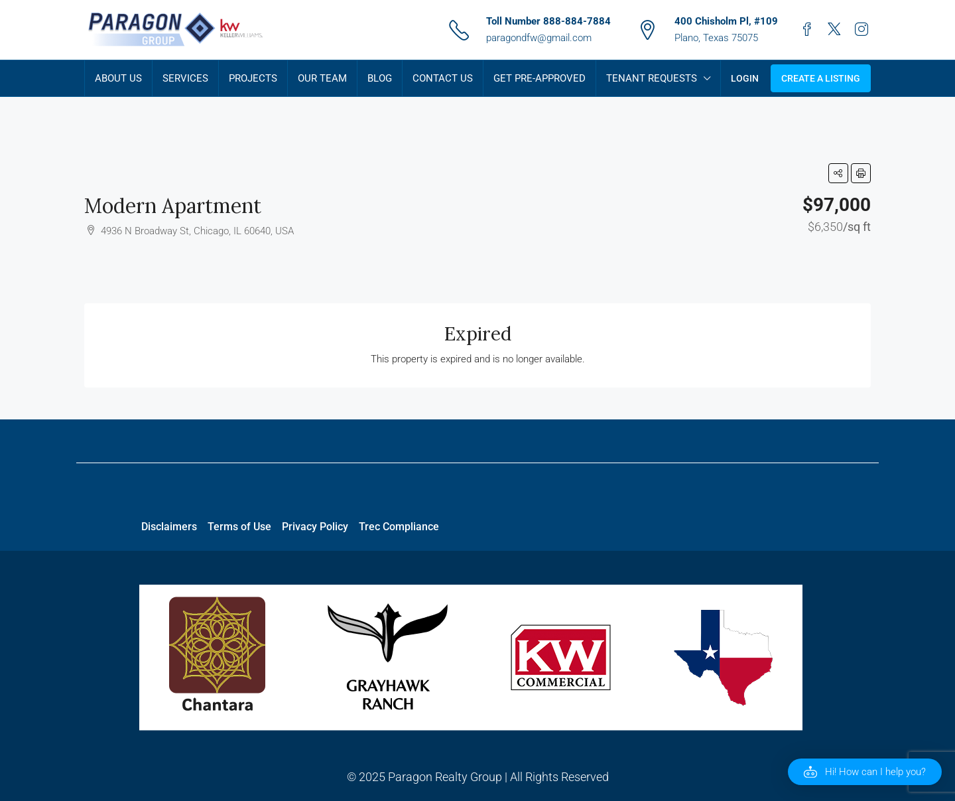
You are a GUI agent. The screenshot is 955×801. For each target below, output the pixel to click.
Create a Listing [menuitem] (820, 78)
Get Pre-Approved (539, 78)
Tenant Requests (651, 78)
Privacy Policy (315, 526)
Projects (253, 78)
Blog (379, 78)
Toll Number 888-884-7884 (548, 21)
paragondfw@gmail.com (539, 38)
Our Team (322, 78)
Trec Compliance (399, 526)
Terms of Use (239, 526)
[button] (838, 173)
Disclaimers (169, 526)
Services (185, 78)
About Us (118, 78)
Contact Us (443, 78)
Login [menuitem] (745, 78)
